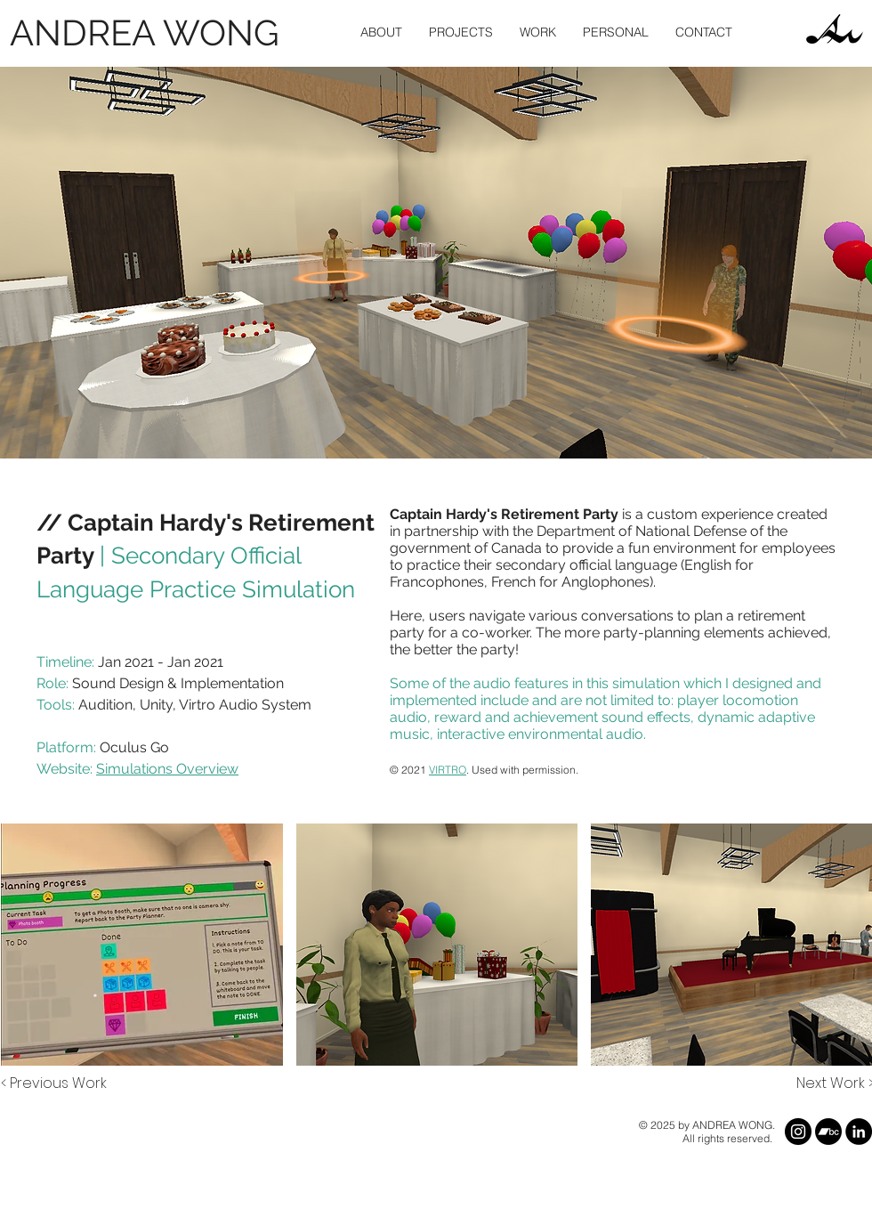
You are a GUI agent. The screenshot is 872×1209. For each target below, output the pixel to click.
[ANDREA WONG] (149, 32)
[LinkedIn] (858, 1131)
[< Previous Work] (54, 1083)
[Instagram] (798, 1131)
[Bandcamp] (828, 1131)
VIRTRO (447, 769)
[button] (461, 32)
